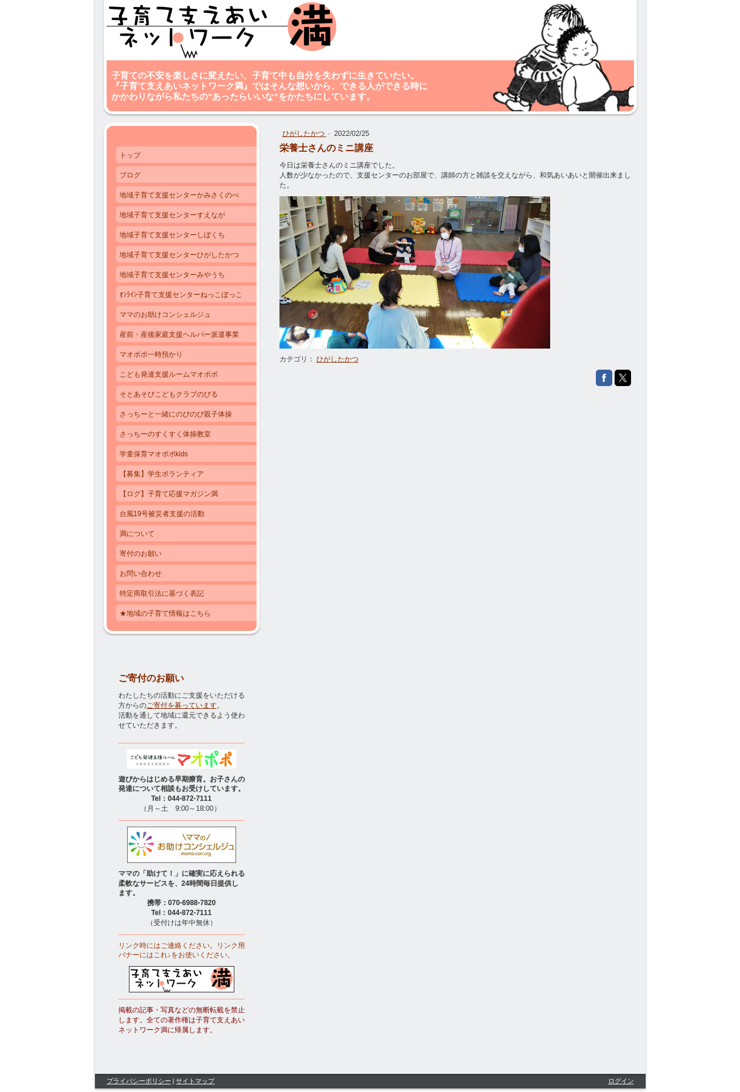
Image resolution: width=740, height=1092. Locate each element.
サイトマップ (195, 1080)
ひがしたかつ (304, 133)
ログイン (621, 1080)
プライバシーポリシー (139, 1080)
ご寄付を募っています (181, 705)
